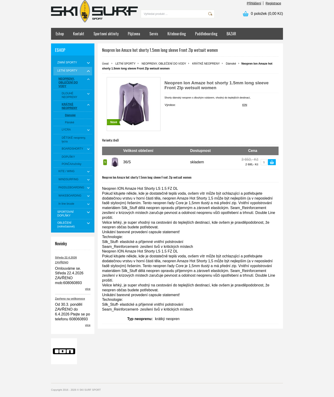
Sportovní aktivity (106, 33)
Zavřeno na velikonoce (70, 298)
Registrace (273, 3)
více (87, 289)
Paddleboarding (206, 33)
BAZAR (231, 33)
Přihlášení (254, 3)
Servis (153, 33)
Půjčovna (134, 33)
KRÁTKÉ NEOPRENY (206, 63)
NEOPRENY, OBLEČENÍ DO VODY (164, 63)
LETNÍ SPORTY (125, 63)
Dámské (231, 63)
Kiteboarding (176, 33)
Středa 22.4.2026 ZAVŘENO (66, 260)
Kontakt (78, 33)
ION (244, 105)
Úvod (105, 63)
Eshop (60, 33)
